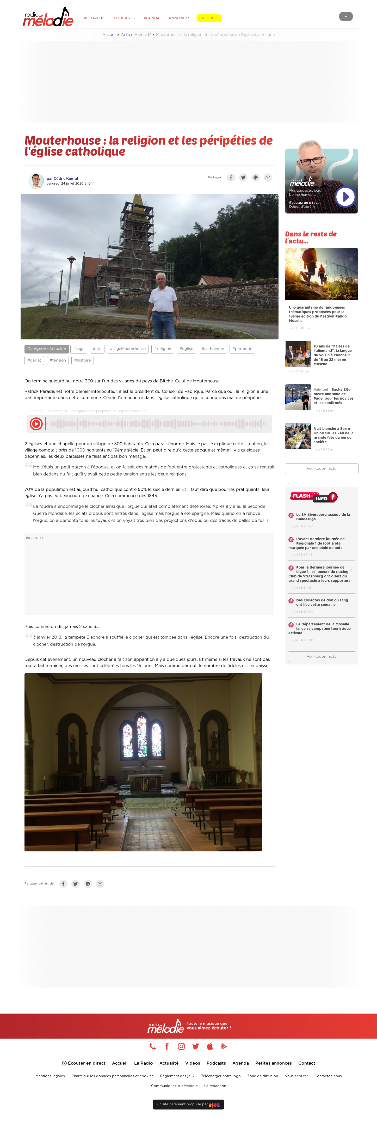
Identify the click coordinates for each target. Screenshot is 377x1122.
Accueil (109, 35)
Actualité (143, 35)
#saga (78, 349)
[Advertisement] (188, 81)
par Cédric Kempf (62, 179)
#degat (34, 360)
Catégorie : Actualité (46, 349)
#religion (162, 349)
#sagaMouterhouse (128, 349)
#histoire (82, 360)
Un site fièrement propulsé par (188, 1105)
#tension (58, 360)
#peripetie (242, 349)
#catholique (213, 349)
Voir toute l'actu (322, 469)
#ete (97, 349)
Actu (125, 35)
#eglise (186, 349)
